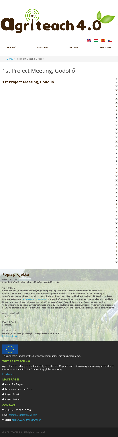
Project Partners (13, 399)
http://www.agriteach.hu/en (26, 419)
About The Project (14, 384)
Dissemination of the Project (19, 389)
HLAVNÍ (11, 48)
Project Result (12, 394)
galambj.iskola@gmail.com (23, 414)
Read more (8, 374)
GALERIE (73, 48)
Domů (10, 58)
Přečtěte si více (9, 336)
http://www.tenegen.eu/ (35, 299)
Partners (42, 48)
